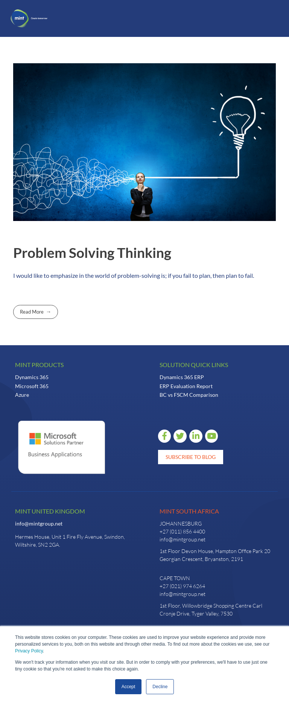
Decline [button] (159, 686)
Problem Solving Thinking (92, 252)
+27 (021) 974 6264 (182, 586)
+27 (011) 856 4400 (182, 531)
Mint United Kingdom (50, 511)
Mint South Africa (189, 511)
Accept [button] (128, 686)
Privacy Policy (29, 651)
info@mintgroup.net (38, 523)
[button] (64, 18)
